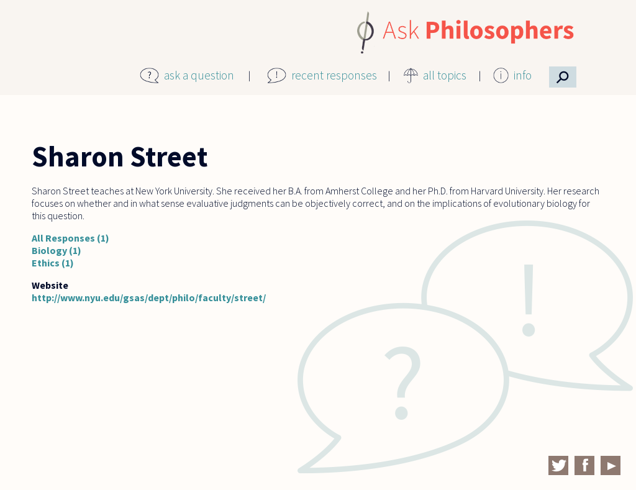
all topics (444, 75)
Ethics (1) (53, 262)
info (523, 75)
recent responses (334, 75)
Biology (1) (56, 250)
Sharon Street (119, 156)
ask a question (199, 75)
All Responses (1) (70, 238)
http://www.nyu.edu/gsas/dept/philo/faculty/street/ (149, 297)
